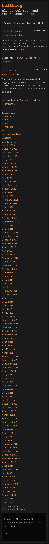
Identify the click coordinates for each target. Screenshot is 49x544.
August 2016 (9, 298)
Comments (7, 62)
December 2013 (10, 386)
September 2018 (11, 244)
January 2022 (9, 182)
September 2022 (11, 171)
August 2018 (9, 247)
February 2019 (10, 233)
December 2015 (10, 324)
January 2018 (9, 262)
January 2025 (9, 149)
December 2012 (10, 408)
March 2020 (8, 211)
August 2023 (9, 163)
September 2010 (11, 459)
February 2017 (10, 291)
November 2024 (10, 156)
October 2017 (9, 269)
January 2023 (9, 167)
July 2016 (7, 302)
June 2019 (7, 229)
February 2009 (10, 484)
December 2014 (10, 364)
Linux (20, 58)
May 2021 (7, 193)
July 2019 (7, 225)
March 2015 (8, 353)
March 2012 (8, 415)
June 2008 (7, 502)
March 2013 (8, 400)
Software (7, 131)
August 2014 (9, 371)
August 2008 (9, 495)
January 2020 (9, 214)
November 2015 (10, 327)
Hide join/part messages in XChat (13, 33)
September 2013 (11, 389)
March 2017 (8, 287)
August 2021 (9, 189)
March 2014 (8, 382)
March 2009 (8, 480)
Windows (38, 100)
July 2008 (7, 499)
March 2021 (8, 196)
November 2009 (10, 470)
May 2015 (7, 346)
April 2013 (8, 397)
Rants (5, 123)
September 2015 (11, 335)
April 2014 (8, 378)
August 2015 (9, 338)
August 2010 (9, 462)
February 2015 (10, 357)
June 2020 (7, 207)
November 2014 (10, 367)
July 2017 (7, 280)
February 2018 (10, 258)
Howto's (6, 116)
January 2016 (9, 320)
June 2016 (7, 306)
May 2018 (7, 251)
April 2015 (8, 349)
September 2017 (11, 273)
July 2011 (7, 437)
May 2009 (7, 473)
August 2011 (9, 433)
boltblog (12, 5)
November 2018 (10, 236)
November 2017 (10, 265)
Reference (34, 58)
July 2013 (7, 393)
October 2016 (9, 295)
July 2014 (7, 375)
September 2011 (11, 429)
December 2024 (10, 152)
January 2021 (9, 204)
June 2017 (7, 284)
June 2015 (7, 342)
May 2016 (7, 309)
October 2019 (9, 218)
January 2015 (9, 360)
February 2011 (10, 444)
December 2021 (10, 185)
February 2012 (10, 419)
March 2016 (8, 316)
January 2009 (9, 488)
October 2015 (9, 331)
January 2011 (9, 448)
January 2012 (9, 422)
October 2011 (9, 426)
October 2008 (9, 491)
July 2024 (7, 160)
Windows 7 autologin (9, 72)
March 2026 (8, 145)
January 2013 (9, 404)
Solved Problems (11, 134)
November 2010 (10, 451)
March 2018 (8, 255)
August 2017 (9, 276)
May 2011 (7, 440)
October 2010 (9, 455)
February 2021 (10, 200)
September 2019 (11, 222)
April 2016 (8, 313)
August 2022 (9, 174)
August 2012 (9, 411)
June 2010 (7, 466)
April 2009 (8, 477)
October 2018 (9, 240)
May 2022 (7, 178)
